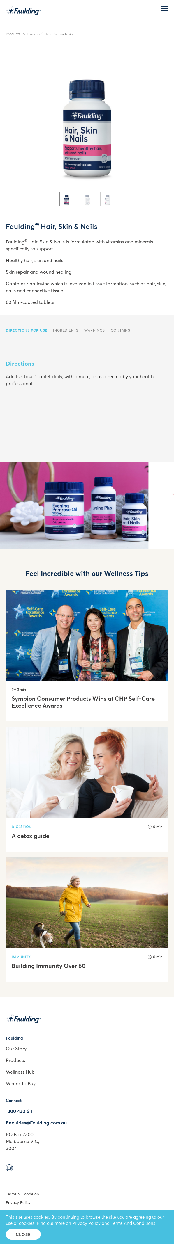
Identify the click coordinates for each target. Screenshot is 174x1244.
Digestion (22, 827)
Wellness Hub (20, 1072)
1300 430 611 (19, 1111)
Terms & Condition (22, 1194)
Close (23, 1234)
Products (13, 34)
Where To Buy (21, 1083)
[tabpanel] (87, 117)
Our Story (16, 1048)
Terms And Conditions (133, 1223)
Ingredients (65, 330)
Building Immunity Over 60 (49, 965)
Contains (120, 330)
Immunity (21, 957)
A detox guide (30, 835)
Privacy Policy (18, 1202)
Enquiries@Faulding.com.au (36, 1123)
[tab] (66, 199)
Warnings (94, 330)
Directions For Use (26, 330)
